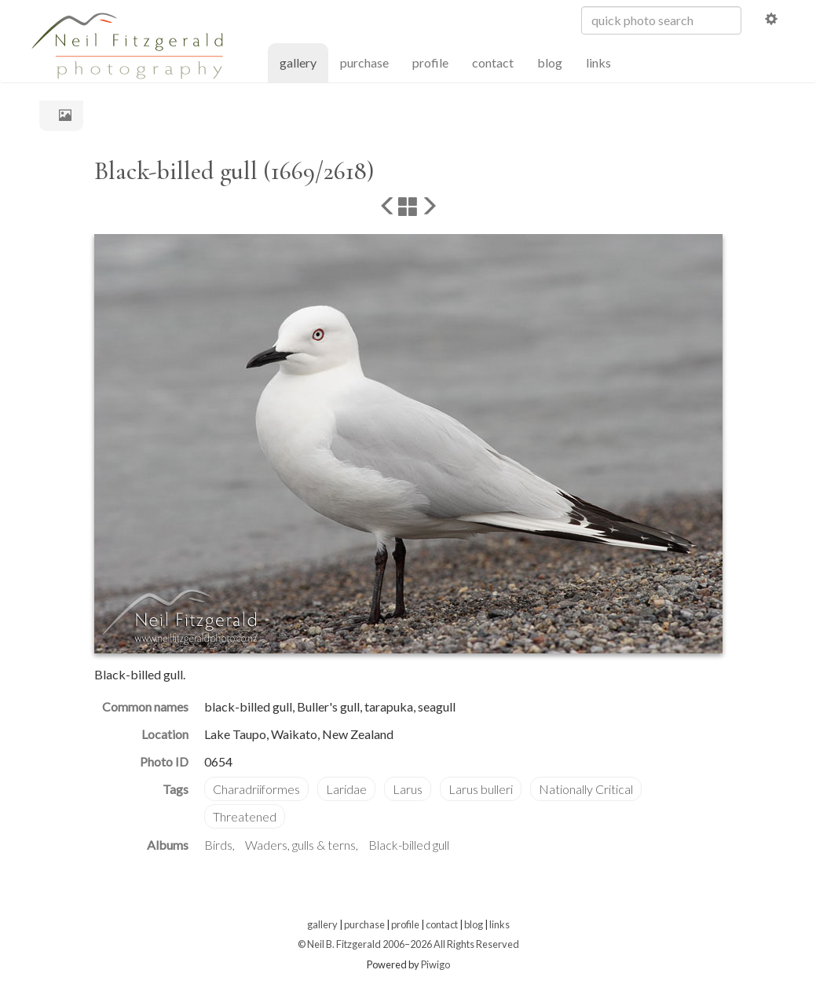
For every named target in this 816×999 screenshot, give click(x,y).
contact (493, 62)
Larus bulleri (480, 788)
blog (549, 62)
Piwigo (435, 964)
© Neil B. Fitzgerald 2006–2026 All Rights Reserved (408, 944)
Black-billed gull (408, 844)
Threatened (244, 816)
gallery (304, 61)
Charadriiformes (256, 788)
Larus (408, 788)
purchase (364, 62)
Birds (218, 844)
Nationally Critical (586, 788)
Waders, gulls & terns (300, 844)
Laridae (346, 788)
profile (430, 62)
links (598, 62)
